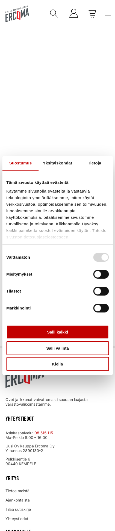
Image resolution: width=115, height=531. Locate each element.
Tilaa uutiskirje (18, 509)
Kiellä (57, 364)
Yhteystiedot (16, 518)
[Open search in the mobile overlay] (52, 14)
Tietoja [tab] (94, 163)
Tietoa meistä (17, 490)
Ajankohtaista (17, 500)
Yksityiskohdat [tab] (57, 163)
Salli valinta (57, 348)
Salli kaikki (57, 332)
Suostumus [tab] (20, 163)
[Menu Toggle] (108, 14)
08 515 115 (44, 432)
